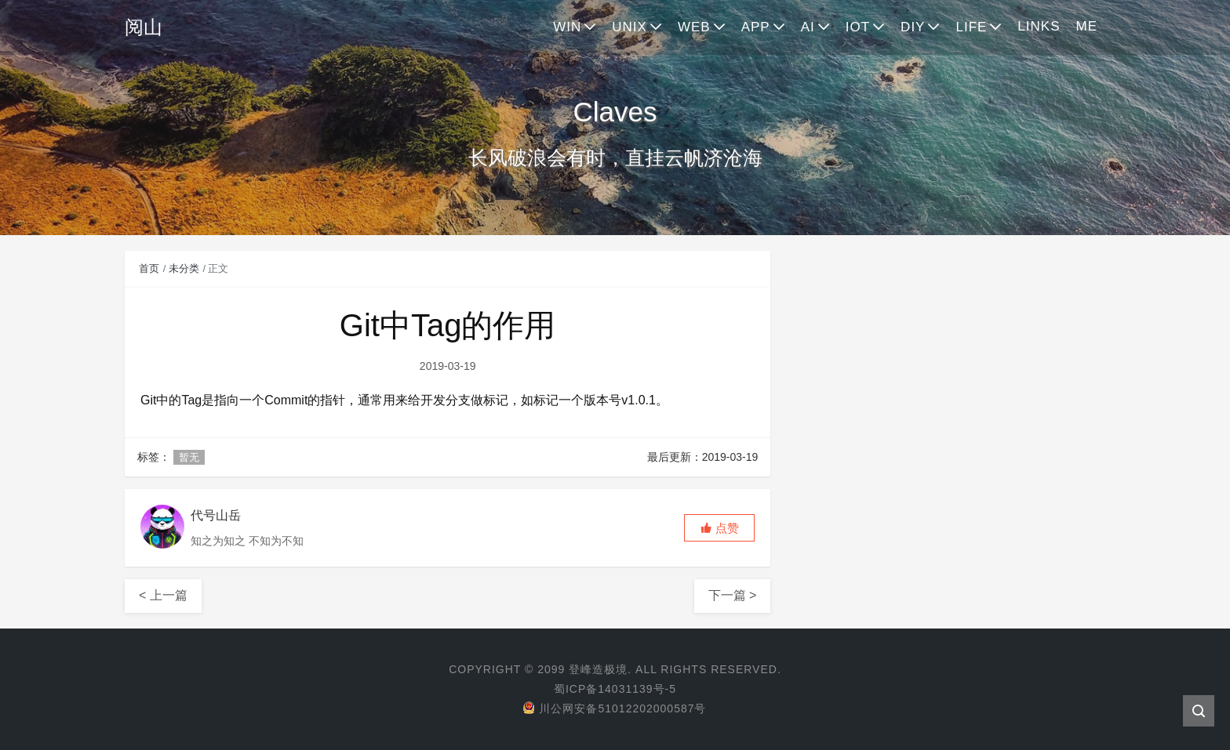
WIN (567, 27)
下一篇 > (732, 595)
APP (755, 27)
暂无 (189, 457)
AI (808, 27)
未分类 (184, 268)
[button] (719, 528)
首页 (149, 268)
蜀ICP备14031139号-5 (615, 689)
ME (1087, 26)
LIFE (971, 27)
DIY (913, 27)
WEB (694, 27)
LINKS (1038, 26)
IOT (858, 27)
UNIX (629, 27)
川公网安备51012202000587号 (614, 708)
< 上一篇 (163, 595)
